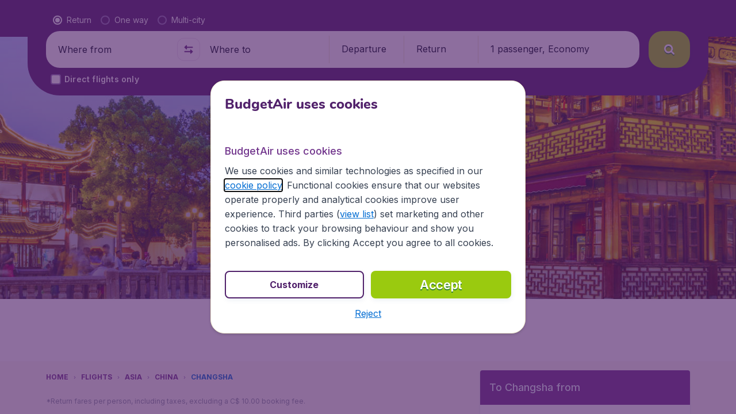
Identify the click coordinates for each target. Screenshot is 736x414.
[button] (368, 313)
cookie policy (253, 185)
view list (357, 214)
